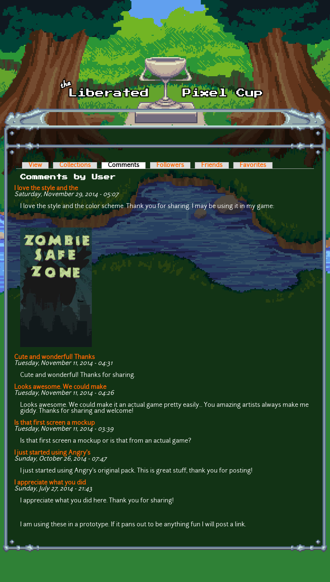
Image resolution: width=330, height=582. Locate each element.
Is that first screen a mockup (54, 423)
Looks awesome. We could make (60, 387)
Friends (211, 165)
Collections (75, 165)
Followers (170, 165)
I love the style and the (46, 189)
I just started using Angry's (52, 453)
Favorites (253, 165)
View (35, 165)
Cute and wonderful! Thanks (54, 357)
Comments (127, 165)
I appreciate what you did (50, 483)
